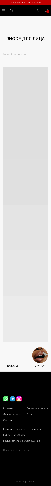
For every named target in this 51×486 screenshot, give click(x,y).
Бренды (6, 54)
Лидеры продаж (12, 414)
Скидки (7, 420)
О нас (29, 414)
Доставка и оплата (37, 408)
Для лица (22, 54)
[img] (40, 355)
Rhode (13, 54)
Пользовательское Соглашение (21, 440)
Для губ (40, 365)
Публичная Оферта (14, 435)
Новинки (8, 408)
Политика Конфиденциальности (22, 429)
